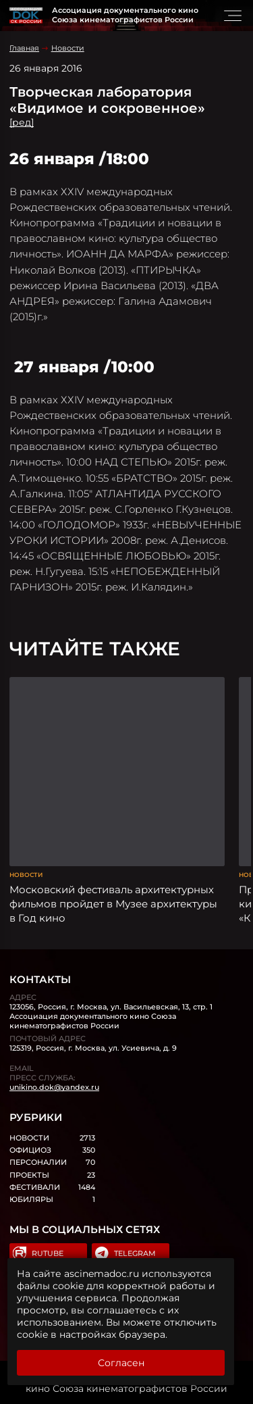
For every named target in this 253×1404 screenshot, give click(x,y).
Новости (67, 48)
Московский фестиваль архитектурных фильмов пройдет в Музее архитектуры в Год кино (113, 904)
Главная (24, 48)
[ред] (21, 122)
